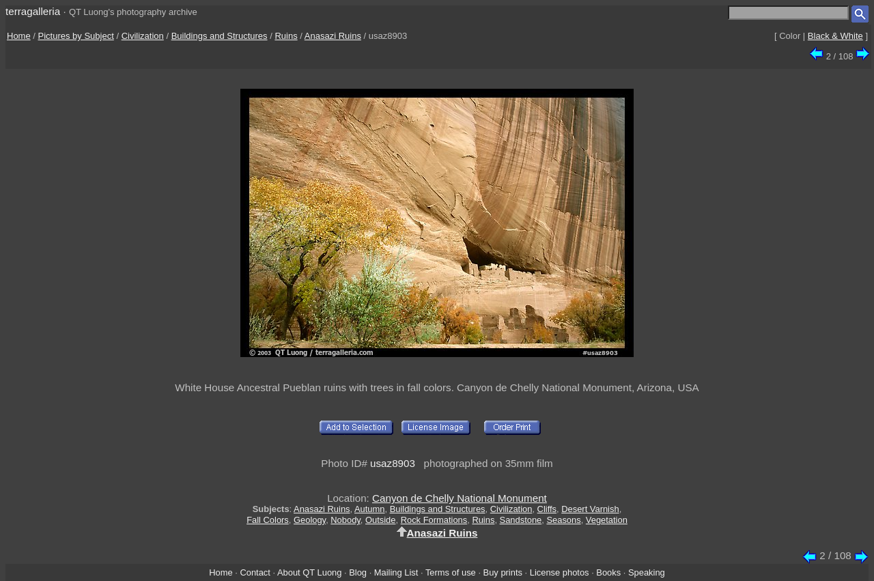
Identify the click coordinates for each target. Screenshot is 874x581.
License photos (559, 572)
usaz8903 (392, 463)
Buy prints (502, 572)
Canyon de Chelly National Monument (459, 498)
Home (19, 36)
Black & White (835, 36)
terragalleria (32, 11)
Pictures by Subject (76, 36)
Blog (358, 572)
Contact (255, 572)
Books (608, 572)
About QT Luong (309, 572)
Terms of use (450, 572)
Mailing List (396, 572)
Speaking (646, 572)
